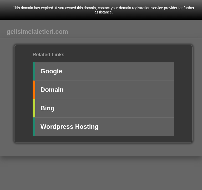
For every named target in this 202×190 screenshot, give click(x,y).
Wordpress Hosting (70, 126)
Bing (47, 108)
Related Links (48, 54)
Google (51, 71)
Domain (52, 89)
